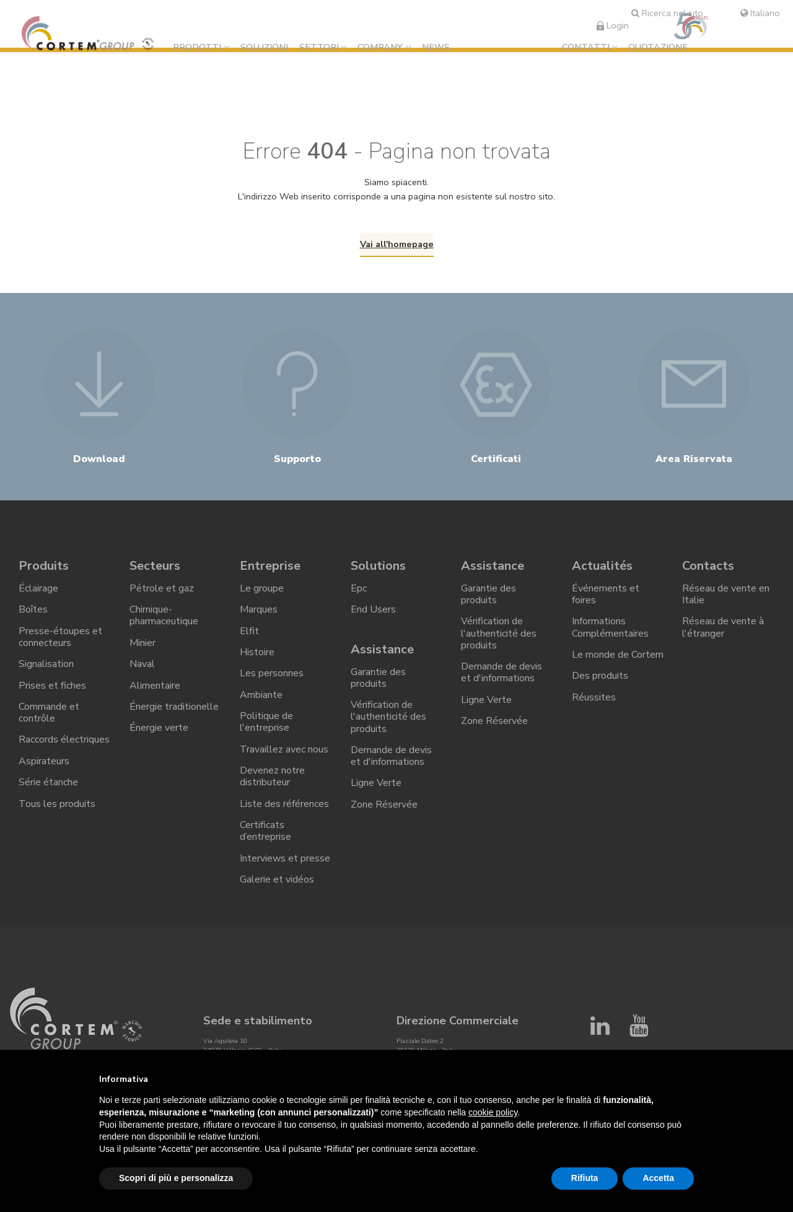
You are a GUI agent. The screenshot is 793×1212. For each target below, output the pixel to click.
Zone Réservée (384, 804)
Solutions (378, 565)
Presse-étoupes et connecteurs (60, 636)
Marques (259, 609)
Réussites (594, 697)
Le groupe (262, 588)
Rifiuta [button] (584, 1178)
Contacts (708, 565)
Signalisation (46, 664)
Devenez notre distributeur (272, 775)
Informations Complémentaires (610, 627)
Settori (319, 47)
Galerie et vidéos (277, 878)
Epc (359, 588)
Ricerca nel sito (667, 13)
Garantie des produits (378, 677)
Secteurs (154, 565)
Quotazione (658, 47)
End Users (373, 609)
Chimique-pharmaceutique (163, 615)
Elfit (249, 630)
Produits (44, 565)
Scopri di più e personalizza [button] (176, 1178)
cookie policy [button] (492, 1112)
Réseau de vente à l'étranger (723, 627)
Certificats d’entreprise (265, 830)
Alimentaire (154, 685)
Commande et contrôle (49, 712)
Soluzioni (264, 47)
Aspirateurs (44, 760)
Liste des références (284, 802)
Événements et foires (605, 594)
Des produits (600, 675)
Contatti (586, 47)
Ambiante (261, 694)
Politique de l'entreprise (266, 721)
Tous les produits (57, 802)
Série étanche (48, 781)
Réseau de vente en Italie (725, 594)
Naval (142, 664)
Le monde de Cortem (618, 654)
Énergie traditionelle (174, 706)
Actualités (602, 565)
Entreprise (270, 565)
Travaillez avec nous (284, 749)
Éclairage (38, 588)
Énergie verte (158, 727)
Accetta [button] (658, 1178)
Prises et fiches (52, 685)
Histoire (257, 652)
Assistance (382, 649)
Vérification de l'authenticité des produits (388, 716)
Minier (142, 642)
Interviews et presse (285, 857)
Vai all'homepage (397, 244)
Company (380, 47)
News (436, 47)
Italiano (760, 13)
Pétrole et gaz (161, 588)
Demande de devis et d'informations (391, 755)
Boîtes (33, 609)
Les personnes (272, 673)
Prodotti (197, 47)
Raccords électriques (64, 739)
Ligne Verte (376, 783)
